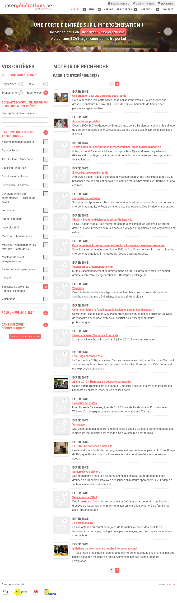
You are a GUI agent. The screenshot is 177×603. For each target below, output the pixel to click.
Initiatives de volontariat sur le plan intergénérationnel (104, 548)
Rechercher (167, 3)
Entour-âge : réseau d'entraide (90, 172)
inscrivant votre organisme (103, 32)
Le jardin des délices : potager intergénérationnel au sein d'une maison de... (117, 147)
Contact (168, 9)
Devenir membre (145, 3)
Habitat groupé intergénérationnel (92, 266)
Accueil (78, 9)
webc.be (172, 584)
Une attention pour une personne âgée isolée (99, 95)
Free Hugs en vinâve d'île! (88, 356)
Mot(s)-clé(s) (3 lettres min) (18, 113)
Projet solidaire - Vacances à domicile (95, 335)
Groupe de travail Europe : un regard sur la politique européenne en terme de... (118, 245)
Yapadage (78, 288)
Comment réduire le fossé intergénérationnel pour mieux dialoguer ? (113, 309)
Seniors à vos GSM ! (84, 497)
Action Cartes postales (86, 121)
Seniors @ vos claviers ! (87, 471)
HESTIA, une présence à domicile (92, 446)
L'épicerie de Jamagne (86, 198)
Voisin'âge (78, 424)
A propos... (149, 9)
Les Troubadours (82, 523)
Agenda (108, 9)
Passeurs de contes (84, 403)
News (95, 9)
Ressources (127, 9)
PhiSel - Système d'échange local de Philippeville (102, 219)
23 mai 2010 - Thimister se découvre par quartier (101, 381)
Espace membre (120, 3)
